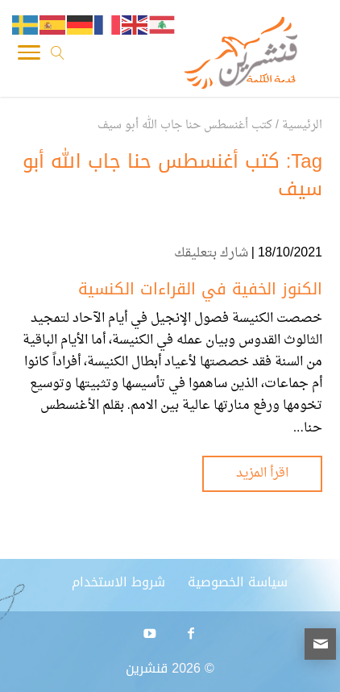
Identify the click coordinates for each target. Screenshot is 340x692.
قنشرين (147, 668)
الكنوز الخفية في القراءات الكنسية (200, 288)
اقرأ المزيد (262, 473)
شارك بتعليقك (211, 253)
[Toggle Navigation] (29, 56)
